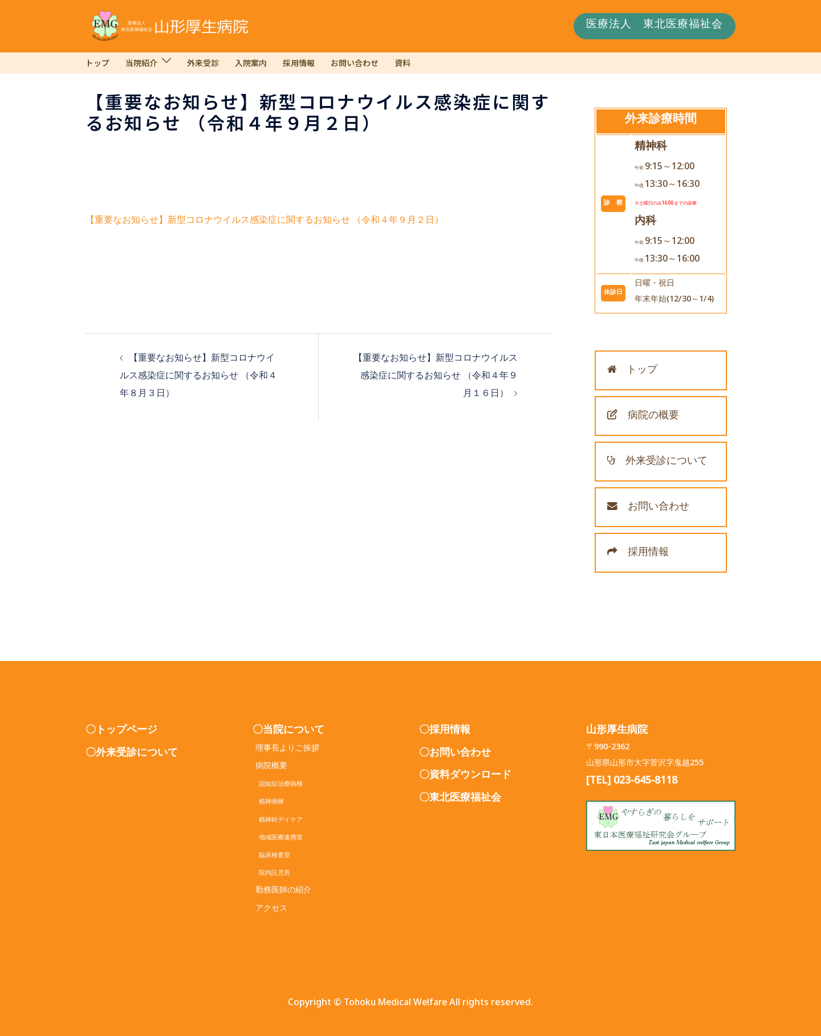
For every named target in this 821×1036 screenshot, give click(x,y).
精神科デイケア (278, 820)
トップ (97, 62)
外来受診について (657, 462)
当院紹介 (141, 62)
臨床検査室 (271, 856)
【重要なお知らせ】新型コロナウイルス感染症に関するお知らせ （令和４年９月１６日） (435, 377)
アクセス (271, 910)
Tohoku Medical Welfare (395, 1004)
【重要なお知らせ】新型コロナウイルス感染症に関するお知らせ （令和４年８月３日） (198, 377)
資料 (402, 62)
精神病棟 (268, 802)
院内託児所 (271, 873)
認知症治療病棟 (278, 785)
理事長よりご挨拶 (287, 749)
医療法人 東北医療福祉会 (654, 26)
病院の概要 (643, 417)
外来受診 (203, 62)
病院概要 (271, 767)
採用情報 (299, 62)
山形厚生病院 (617, 731)
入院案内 (251, 62)
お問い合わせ (355, 62)
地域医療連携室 (278, 838)
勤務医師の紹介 (283, 891)
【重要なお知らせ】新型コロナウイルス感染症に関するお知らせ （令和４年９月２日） (265, 222)
